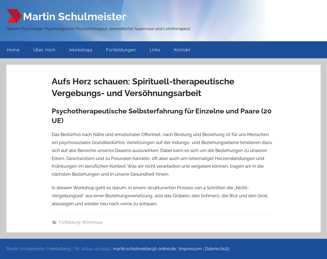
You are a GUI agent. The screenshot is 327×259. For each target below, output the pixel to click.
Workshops (80, 49)
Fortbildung (69, 222)
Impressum (190, 248)
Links (155, 49)
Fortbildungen (121, 49)
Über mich (44, 49)
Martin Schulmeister (74, 16)
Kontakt (182, 49)
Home (13, 49)
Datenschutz (217, 248)
